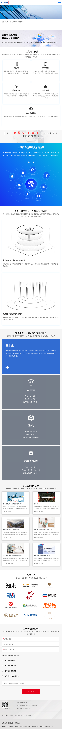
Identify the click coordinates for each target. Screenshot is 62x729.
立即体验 (31, 162)
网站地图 (10, 723)
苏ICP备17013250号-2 (46, 726)
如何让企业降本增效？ (10, 676)
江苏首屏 (11, 715)
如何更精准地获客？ (10, 665)
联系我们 (17, 723)
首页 (6, 22)
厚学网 (23, 715)
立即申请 (31, 691)
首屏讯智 (28, 715)
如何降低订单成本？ (10, 671)
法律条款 (4, 723)
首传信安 (17, 715)
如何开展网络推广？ (10, 660)
